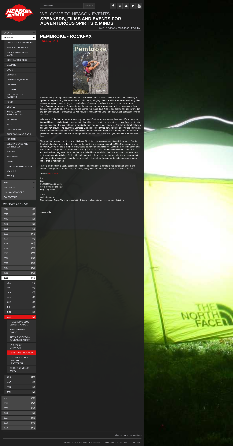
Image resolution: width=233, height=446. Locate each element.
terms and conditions (132, 435)
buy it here (53, 173)
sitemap (118, 435)
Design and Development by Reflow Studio (123, 443)
